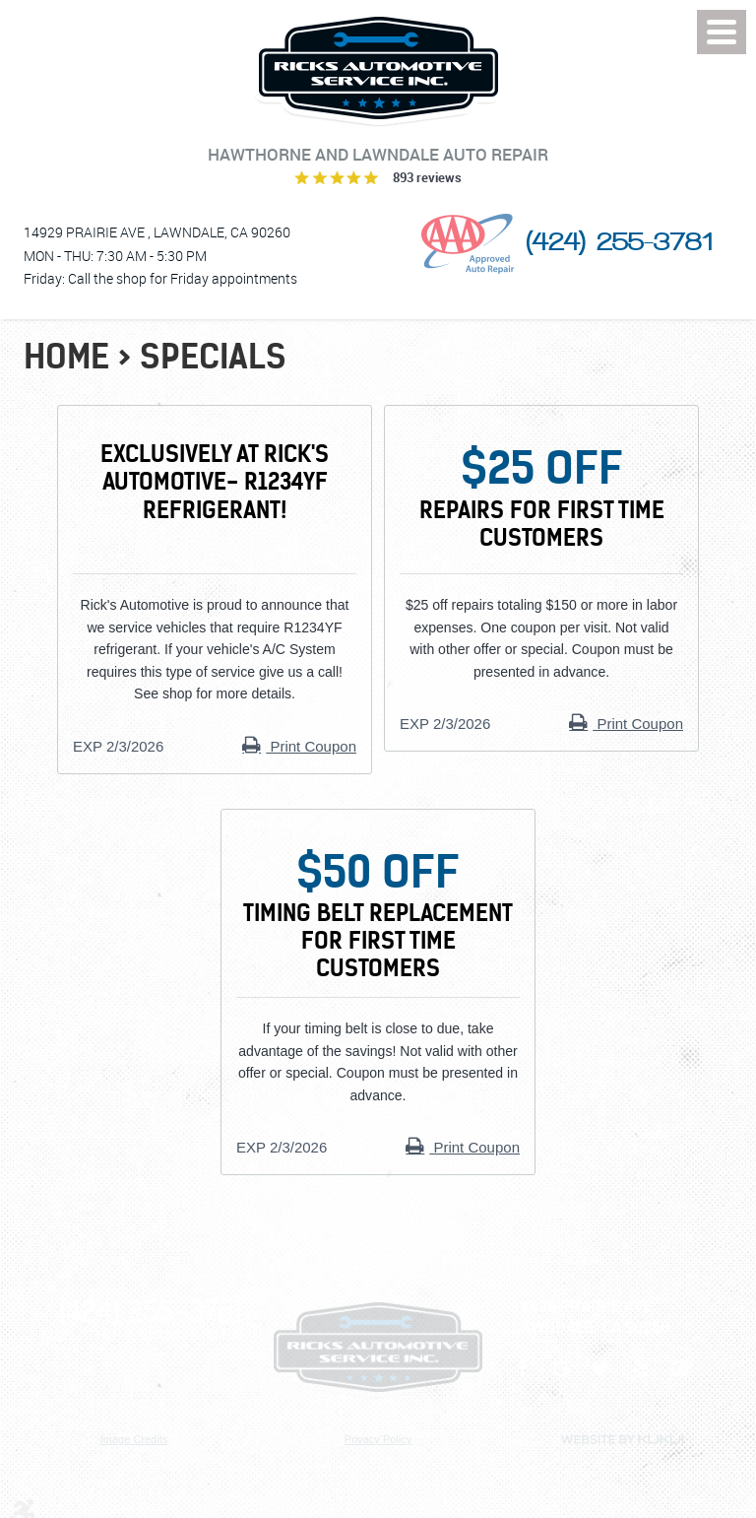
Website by (622, 1439)
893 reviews (427, 177)
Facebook (521, 1378)
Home (66, 356)
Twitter (600, 1378)
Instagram (679, 1378)
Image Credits (133, 1439)
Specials (213, 356)
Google (561, 1378)
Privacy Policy (378, 1439)
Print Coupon (311, 746)
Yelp (640, 1378)
